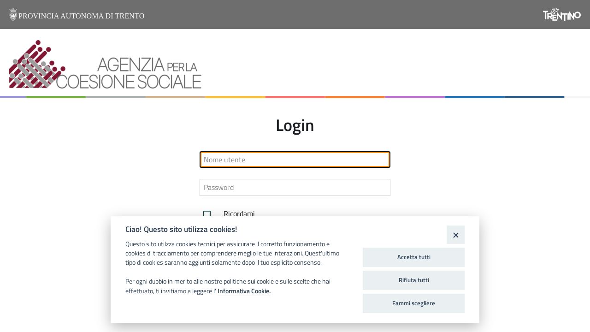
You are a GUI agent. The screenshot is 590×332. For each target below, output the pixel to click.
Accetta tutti (414, 256)
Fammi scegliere (413, 303)
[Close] (456, 234)
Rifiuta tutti (414, 280)
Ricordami (227, 214)
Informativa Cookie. (244, 291)
